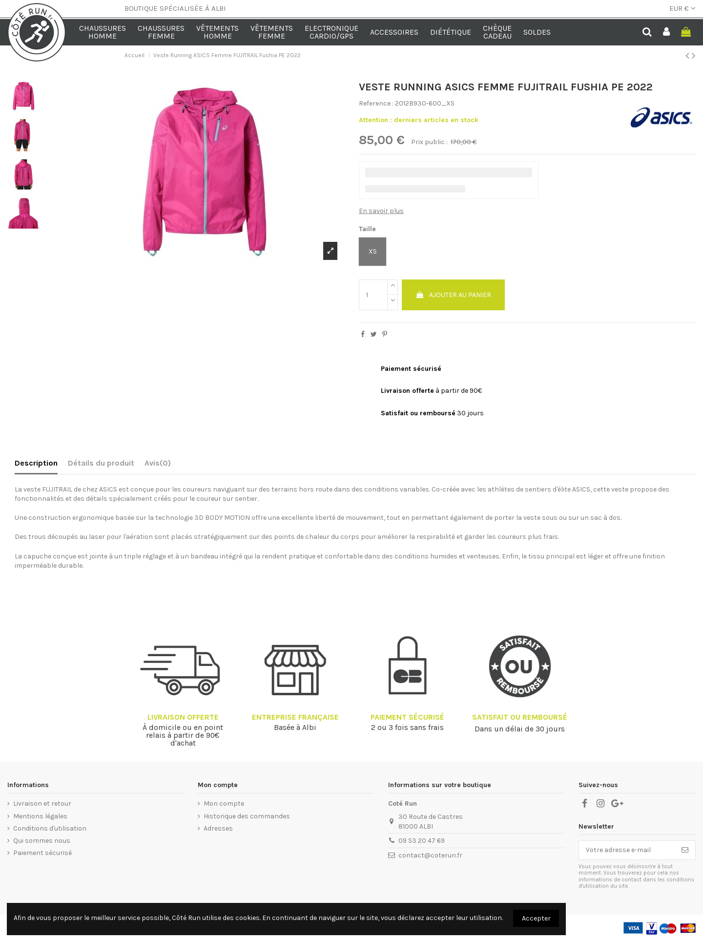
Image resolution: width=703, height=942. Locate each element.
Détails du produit (101, 463)
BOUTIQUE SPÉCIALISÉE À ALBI (175, 8)
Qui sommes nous (41, 840)
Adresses (218, 828)
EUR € (682, 8)
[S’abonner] (685, 850)
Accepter (536, 918)
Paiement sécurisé (42, 853)
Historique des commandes (247, 816)
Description (36, 463)
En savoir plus (381, 211)
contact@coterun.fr (430, 855)
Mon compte (224, 803)
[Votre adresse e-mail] (627, 850)
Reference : (376, 103)
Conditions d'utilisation (49, 828)
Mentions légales (40, 816)
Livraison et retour (42, 803)
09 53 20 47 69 (421, 840)
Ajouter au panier (453, 295)
